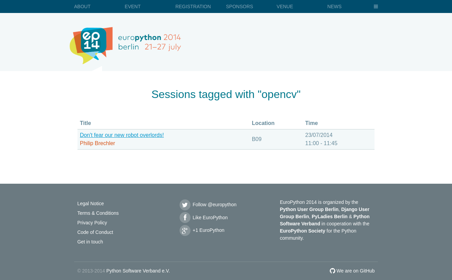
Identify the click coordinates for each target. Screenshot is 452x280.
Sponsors (239, 6)
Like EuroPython (203, 217)
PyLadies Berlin (330, 216)
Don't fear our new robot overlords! (122, 135)
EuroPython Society (302, 231)
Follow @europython (208, 204)
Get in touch (90, 241)
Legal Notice (90, 203)
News (334, 6)
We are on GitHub (352, 271)
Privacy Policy (92, 222)
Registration (193, 6)
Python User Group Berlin (309, 209)
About (82, 6)
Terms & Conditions (97, 213)
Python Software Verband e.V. (138, 271)
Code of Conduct (95, 232)
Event (133, 6)
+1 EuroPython (201, 230)
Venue (285, 6)
